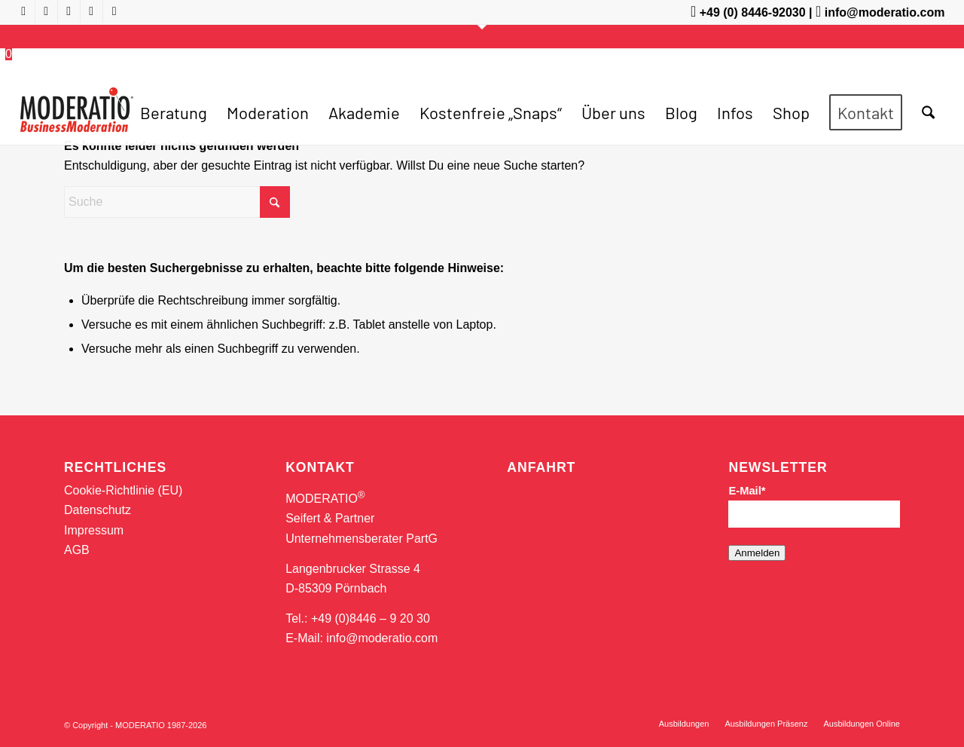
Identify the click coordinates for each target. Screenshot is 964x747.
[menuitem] (173, 112)
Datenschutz (97, 510)
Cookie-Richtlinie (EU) (123, 490)
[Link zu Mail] (114, 11)
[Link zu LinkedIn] (91, 11)
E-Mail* (746, 491)
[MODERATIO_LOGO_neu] (76, 119)
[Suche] (928, 112)
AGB (77, 549)
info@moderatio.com (885, 12)
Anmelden (756, 553)
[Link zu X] (69, 11)
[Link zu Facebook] (46, 11)
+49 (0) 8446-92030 (753, 12)
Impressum (94, 530)
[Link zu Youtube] (24, 11)
